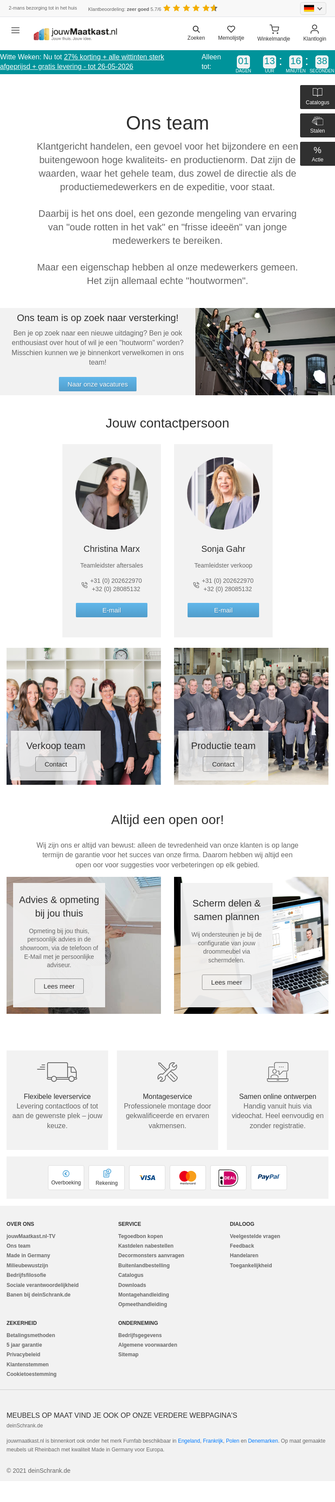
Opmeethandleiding (142, 1304)
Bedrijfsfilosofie (26, 1275)
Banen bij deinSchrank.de (39, 1295)
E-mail (112, 610)
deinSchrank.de (25, 1426)
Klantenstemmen (28, 1365)
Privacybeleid (23, 1354)
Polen (232, 1441)
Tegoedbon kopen (140, 1236)
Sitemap (128, 1354)
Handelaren (244, 1255)
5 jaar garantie (24, 1345)
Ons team (19, 1246)
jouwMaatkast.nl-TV (31, 1236)
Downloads (132, 1285)
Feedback (242, 1246)
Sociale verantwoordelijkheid (43, 1285)
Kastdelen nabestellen (146, 1246)
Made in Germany (28, 1255)
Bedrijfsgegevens (140, 1335)
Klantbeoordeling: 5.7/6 (124, 9)
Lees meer (59, 986)
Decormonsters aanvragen (151, 1255)
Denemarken (263, 1441)
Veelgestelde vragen (255, 1236)
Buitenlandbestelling (144, 1266)
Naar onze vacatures (98, 384)
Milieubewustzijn (27, 1266)
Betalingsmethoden (31, 1335)
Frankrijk (213, 1441)
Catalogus (131, 1275)
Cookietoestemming (32, 1374)
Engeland (189, 1441)
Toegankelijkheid (251, 1266)
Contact (55, 764)
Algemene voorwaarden (147, 1345)
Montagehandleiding (143, 1295)
